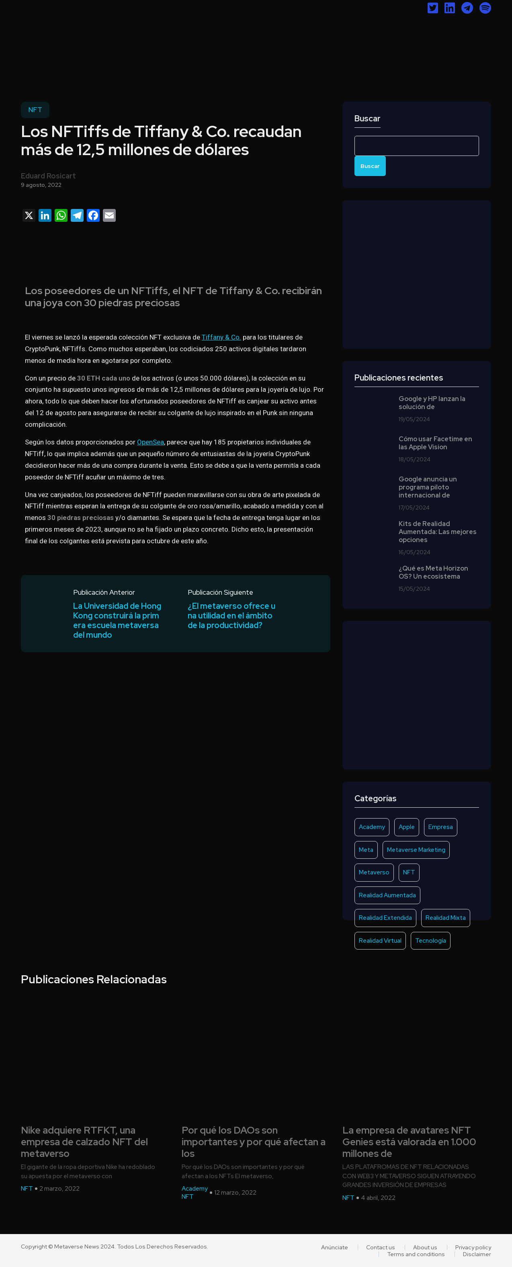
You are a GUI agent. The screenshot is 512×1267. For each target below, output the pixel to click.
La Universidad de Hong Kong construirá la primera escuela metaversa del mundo (117, 621)
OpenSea (150, 442)
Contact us (380, 1247)
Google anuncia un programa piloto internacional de (428, 487)
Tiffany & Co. (221, 337)
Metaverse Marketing (416, 850)
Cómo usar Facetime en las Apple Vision (435, 443)
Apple (407, 827)
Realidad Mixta (446, 918)
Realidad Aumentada (387, 895)
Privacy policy (473, 1247)
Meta (366, 850)
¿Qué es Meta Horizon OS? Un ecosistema (433, 573)
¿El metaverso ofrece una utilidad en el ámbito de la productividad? (231, 616)
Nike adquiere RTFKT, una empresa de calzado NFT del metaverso (84, 1142)
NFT (35, 109)
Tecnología (430, 941)
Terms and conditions (416, 1254)
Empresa (440, 827)
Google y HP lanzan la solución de (432, 403)
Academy (372, 827)
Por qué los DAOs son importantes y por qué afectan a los (254, 1142)
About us (425, 1247)
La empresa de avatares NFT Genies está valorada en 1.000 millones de (409, 1142)
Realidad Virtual (380, 941)
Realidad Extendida (385, 918)
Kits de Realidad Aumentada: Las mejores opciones (438, 532)
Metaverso (374, 872)
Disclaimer (477, 1254)
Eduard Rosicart (48, 175)
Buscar (367, 119)
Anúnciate (334, 1247)
